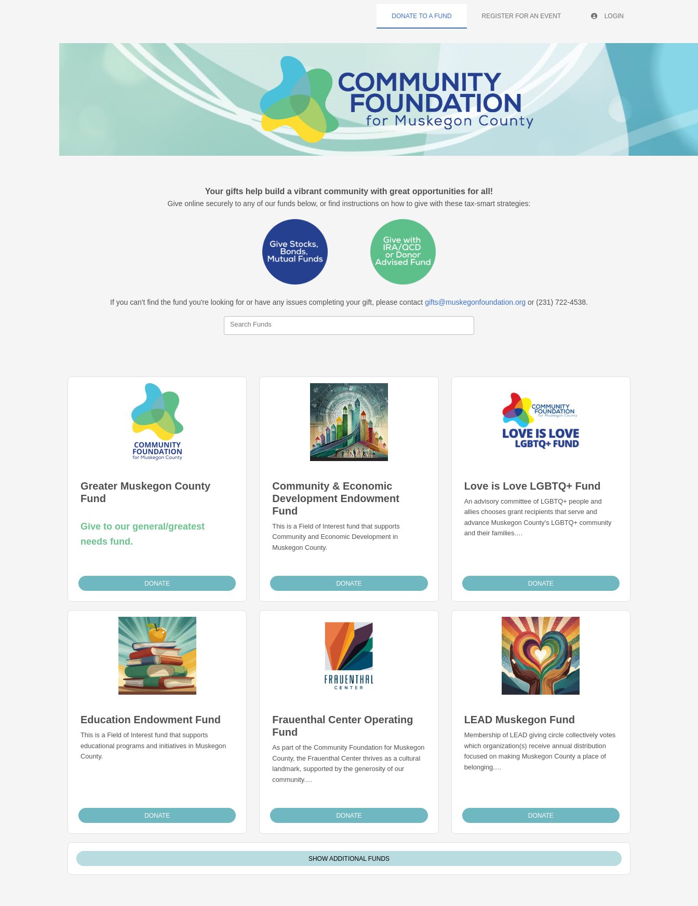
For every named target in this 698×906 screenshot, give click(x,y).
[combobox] (349, 325)
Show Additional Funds (349, 858)
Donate (157, 583)
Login (607, 16)
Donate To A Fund (421, 16)
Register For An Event (521, 16)
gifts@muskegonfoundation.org (475, 302)
